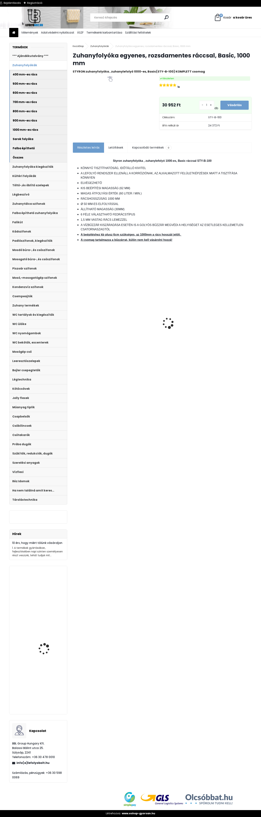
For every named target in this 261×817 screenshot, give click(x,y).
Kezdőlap (78, 46)
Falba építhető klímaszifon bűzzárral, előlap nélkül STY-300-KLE (47, 606)
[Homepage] (13, 33)
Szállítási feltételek (138, 32)
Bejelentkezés (12, 3)
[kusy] (206, 105)
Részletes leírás (88, 147)
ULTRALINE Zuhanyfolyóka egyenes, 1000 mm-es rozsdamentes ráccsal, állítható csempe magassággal (138, 337)
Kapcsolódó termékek (151, 147)
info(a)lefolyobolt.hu (32, 763)
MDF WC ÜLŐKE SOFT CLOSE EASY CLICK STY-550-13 (184, 316)
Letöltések (115, 147)
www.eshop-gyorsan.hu (138, 813)
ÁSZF (80, 32)
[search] (167, 17)
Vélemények (29, 32)
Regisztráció (34, 3)
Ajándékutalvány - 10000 (227, 294)
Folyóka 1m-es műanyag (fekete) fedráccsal (49, 647)
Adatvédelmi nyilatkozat (57, 32)
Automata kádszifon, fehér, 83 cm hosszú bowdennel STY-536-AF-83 (48, 693)
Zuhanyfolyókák (99, 46)
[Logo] (34, 18)
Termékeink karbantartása (104, 32)
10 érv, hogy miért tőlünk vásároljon (37, 543)
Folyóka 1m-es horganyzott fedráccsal (94, 313)
